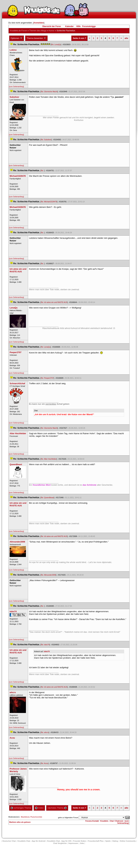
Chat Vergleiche (60, 843)
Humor (51, 30)
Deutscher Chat (9, 841)
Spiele (108, 841)
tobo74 (47, 651)
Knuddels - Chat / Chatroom (111, 821)
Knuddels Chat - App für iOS (59, 841)
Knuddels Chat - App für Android (31, 841)
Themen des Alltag (37, 30)
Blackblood (25, 817)
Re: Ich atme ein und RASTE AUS (54, 302)
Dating (115, 841)
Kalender (69, 26)
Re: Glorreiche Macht (49, 92)
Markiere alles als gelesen (20, 822)
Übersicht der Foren (51, 26)
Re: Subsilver (46, 140)
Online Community (128, 841)
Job (82, 843)
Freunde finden (79, 841)
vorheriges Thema (21, 808)
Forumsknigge (89, 26)
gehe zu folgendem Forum (68, 818)
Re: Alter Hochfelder (48, 459)
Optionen (17, 38)
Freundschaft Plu (96, 841)
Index (39, 808)
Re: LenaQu (56, 44)
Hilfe (78, 26)
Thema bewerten (36, 38)
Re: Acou (44, 763)
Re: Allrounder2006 (48, 575)
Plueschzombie (36, 817)
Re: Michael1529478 (49, 202)
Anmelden (38, 22)
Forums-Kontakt (92, 821)
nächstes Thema (57, 808)
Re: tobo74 (45, 645)
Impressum (73, 843)
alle (126, 38)
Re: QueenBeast (47, 497)
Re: (42, 170)
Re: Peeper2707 (47, 378)
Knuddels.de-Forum (18, 30)
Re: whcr (45, 732)
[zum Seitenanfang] (16, 86)
